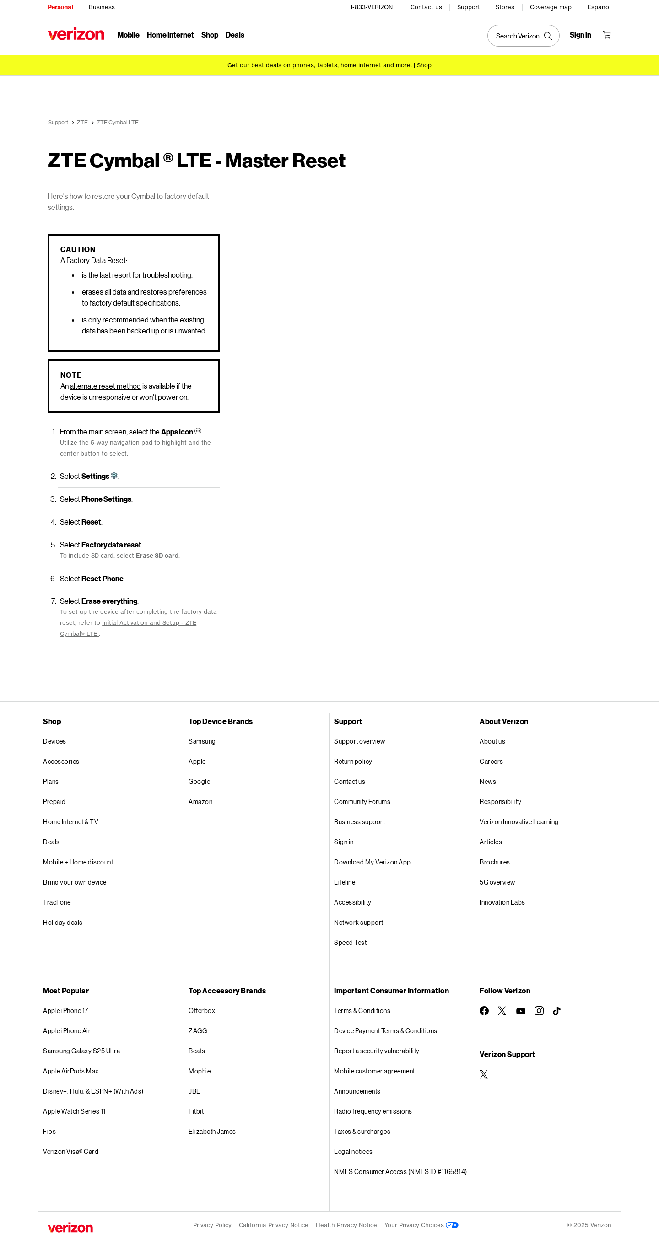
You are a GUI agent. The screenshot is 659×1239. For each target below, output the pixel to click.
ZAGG (198, 1031)
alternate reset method (105, 385)
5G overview (497, 882)
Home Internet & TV (70, 822)
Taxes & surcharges (362, 1131)
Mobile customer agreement (374, 1071)
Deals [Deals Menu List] (235, 34)
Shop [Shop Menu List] (209, 34)
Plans (51, 781)
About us (492, 741)
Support (468, 7)
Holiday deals (63, 922)
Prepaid (54, 801)
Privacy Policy (212, 1225)
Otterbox (202, 1010)
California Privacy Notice (273, 1225)
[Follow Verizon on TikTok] (557, 1011)
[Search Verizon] (523, 36)
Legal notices (353, 1151)
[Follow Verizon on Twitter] (502, 1010)
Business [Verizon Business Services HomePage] (102, 7)
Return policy (353, 761)
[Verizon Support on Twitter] (484, 1074)
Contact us (426, 7)
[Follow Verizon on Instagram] (539, 1010)
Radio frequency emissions (373, 1111)
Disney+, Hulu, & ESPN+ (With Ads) (93, 1091)
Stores (505, 7)
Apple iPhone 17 (65, 1010)
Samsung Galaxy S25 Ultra (81, 1051)
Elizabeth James (212, 1131)
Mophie (200, 1071)
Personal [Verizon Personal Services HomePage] (60, 7)
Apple (197, 761)
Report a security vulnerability (377, 1051)
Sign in (344, 842)
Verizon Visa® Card (70, 1151)
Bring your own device (75, 882)
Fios (49, 1131)
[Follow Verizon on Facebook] (484, 1010)
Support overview (359, 741)
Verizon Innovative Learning (519, 822)
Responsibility (500, 801)
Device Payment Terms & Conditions (386, 1031)
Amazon (200, 801)
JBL (194, 1091)
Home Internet (170, 34)
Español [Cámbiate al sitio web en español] (599, 7)
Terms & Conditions (362, 1010)
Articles (491, 842)
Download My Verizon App (372, 862)
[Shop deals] (424, 65)
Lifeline (344, 882)
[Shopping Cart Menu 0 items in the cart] (607, 35)
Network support (359, 922)
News (488, 781)
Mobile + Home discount (78, 862)
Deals (51, 842)
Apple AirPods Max (71, 1071)
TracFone (56, 902)
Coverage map (551, 7)
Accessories (61, 761)
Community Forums (362, 801)
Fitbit (196, 1111)
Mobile (129, 34)
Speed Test (350, 942)
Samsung (202, 741)
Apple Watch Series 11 (74, 1111)
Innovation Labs (502, 902)
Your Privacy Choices (421, 1225)
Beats (197, 1051)
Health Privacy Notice (346, 1225)
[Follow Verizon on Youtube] (520, 1011)
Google (199, 781)
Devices (54, 741)
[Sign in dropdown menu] (580, 34)
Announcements (357, 1091)
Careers (491, 761)
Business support (359, 822)
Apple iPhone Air (67, 1031)
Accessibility (353, 902)
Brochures (495, 862)
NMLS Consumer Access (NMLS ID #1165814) (400, 1171)
